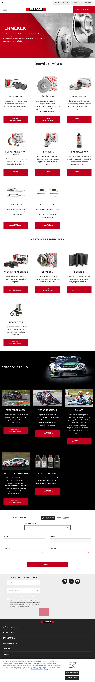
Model (52, 536)
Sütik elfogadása (72, 678)
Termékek (9, 633)
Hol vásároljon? (61, 3)
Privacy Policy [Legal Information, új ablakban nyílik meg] (44, 669)
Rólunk (88, 3)
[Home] (36, 9)
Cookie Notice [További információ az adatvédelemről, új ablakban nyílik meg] (35, 669)
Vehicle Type (30, 523)
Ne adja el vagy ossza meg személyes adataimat (72, 665)
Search (47, 564)
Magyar (5, 3)
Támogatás (9, 638)
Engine (53, 548)
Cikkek (7, 654)
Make (6, 536)
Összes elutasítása (72, 673)
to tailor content (24, 596)
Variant (7, 548)
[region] (47, 670)
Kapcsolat (77, 3)
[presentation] (22, 612)
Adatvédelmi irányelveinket (26, 602)
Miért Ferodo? (11, 627)
